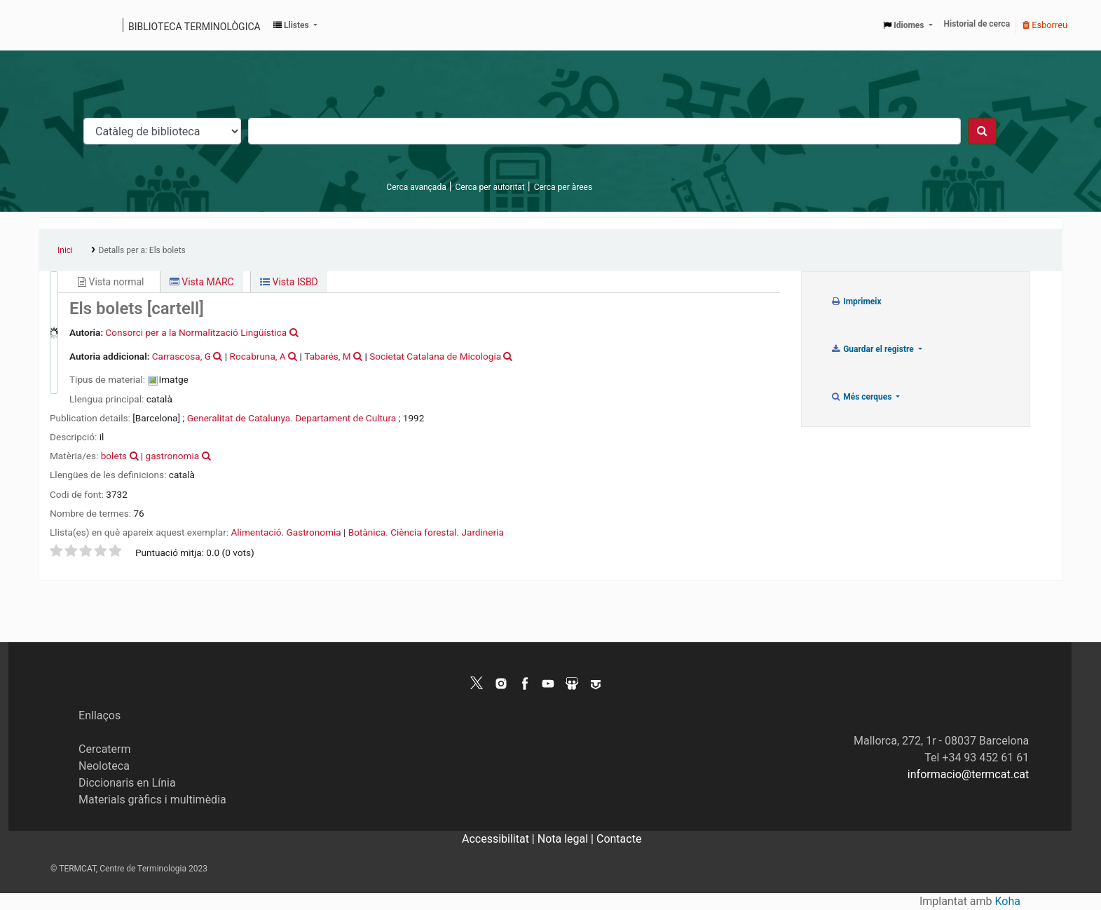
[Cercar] (982, 131)
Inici (65, 250)
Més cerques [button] (862, 397)
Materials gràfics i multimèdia (152, 799)
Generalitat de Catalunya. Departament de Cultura (291, 417)
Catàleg (54, 25)
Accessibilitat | (500, 839)
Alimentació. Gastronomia (286, 532)
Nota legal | (567, 839)
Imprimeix (856, 301)
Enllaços (99, 715)
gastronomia (173, 455)
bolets (114, 455)
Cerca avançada (416, 187)
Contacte (618, 839)
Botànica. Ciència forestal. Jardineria (426, 532)
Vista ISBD (289, 281)
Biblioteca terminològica (194, 26)
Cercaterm (104, 749)
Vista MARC (202, 281)
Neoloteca (104, 766)
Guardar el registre (873, 349)
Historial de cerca (977, 24)
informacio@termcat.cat (968, 774)
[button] (295, 25)
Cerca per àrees (563, 187)
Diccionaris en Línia (127, 782)
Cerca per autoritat (490, 187)
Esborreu (1045, 25)
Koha (1007, 901)
